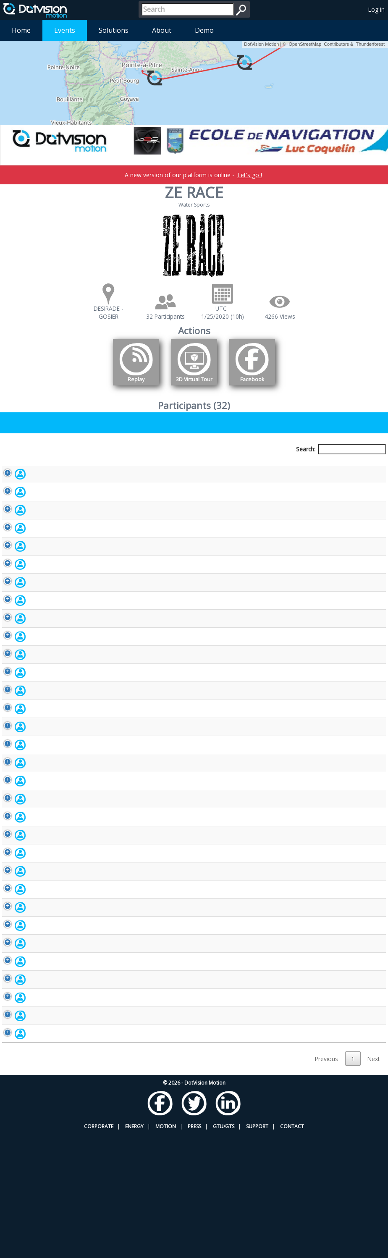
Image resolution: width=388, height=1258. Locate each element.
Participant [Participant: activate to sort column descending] (44, 465)
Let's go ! (249, 175)
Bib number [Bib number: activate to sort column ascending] (186, 465)
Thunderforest (370, 44)
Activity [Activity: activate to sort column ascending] (296, 465)
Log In (376, 9)
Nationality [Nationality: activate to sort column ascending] (234, 465)
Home (21, 30)
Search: (341, 449)
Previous (326, 1182)
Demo (204, 30)
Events (64, 30)
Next (373, 1182)
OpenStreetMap (304, 44)
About (161, 30)
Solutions (113, 30)
